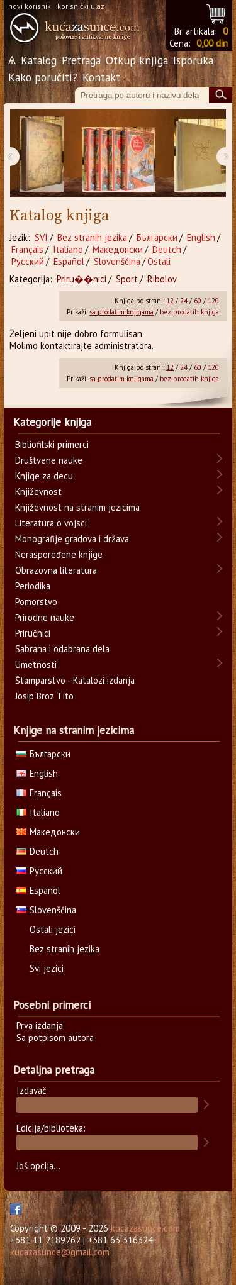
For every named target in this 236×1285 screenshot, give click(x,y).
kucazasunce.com (145, 1228)
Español (68, 261)
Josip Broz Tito (44, 696)
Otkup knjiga (137, 60)
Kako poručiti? (42, 77)
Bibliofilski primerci (52, 444)
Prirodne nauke (44, 617)
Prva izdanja (39, 1026)
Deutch (166, 249)
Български (157, 237)
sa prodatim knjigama (121, 312)
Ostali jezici (53, 929)
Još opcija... (38, 1166)
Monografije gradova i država (72, 539)
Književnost (38, 492)
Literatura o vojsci (51, 523)
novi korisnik (29, 6)
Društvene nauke (48, 460)
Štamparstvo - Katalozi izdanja (75, 680)
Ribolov (162, 279)
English (201, 237)
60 (197, 300)
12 (170, 300)
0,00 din (212, 43)
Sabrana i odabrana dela (62, 649)
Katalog (39, 60)
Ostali (159, 261)
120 (213, 300)
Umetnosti (36, 664)
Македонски (118, 249)
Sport (127, 279)
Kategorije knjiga (52, 422)
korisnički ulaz (80, 6)
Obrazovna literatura (56, 570)
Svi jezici (47, 968)
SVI (41, 237)
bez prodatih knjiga (189, 312)
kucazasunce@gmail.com (60, 1252)
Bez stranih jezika (92, 237)
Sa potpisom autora (55, 1037)
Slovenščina (117, 261)
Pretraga (81, 60)
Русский (27, 261)
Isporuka (193, 60)
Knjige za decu (44, 476)
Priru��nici (81, 279)
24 (184, 300)
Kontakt (101, 77)
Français (27, 249)
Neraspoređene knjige (59, 554)
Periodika (32, 586)
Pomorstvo (36, 602)
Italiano (68, 249)
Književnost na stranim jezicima (77, 507)
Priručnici (32, 633)
